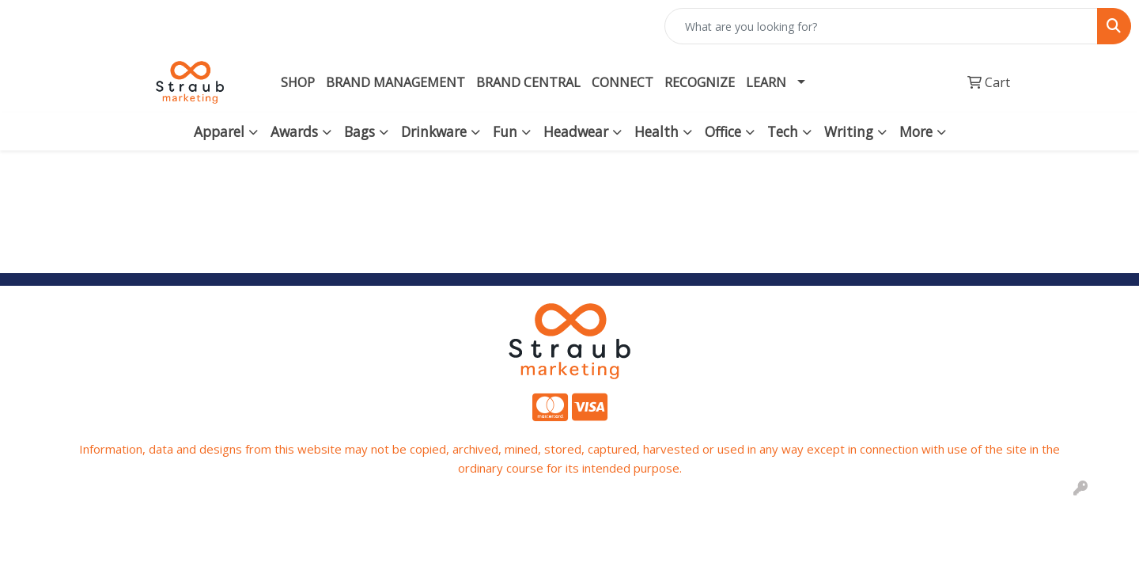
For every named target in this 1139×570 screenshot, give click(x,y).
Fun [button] (505, 131)
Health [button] (656, 131)
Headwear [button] (575, 131)
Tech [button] (782, 131)
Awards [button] (294, 131)
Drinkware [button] (434, 131)
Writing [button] (848, 131)
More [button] (916, 131)
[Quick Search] (881, 26)
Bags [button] (359, 131)
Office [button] (723, 131)
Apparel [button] (219, 131)
